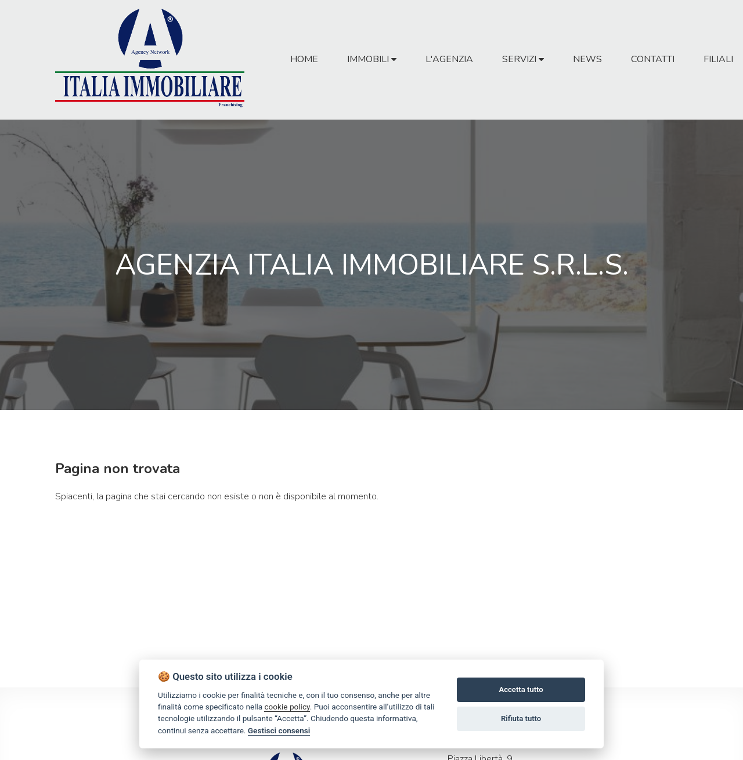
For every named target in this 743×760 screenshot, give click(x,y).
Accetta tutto (521, 689)
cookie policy (286, 706)
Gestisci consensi (279, 730)
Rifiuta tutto (521, 718)
